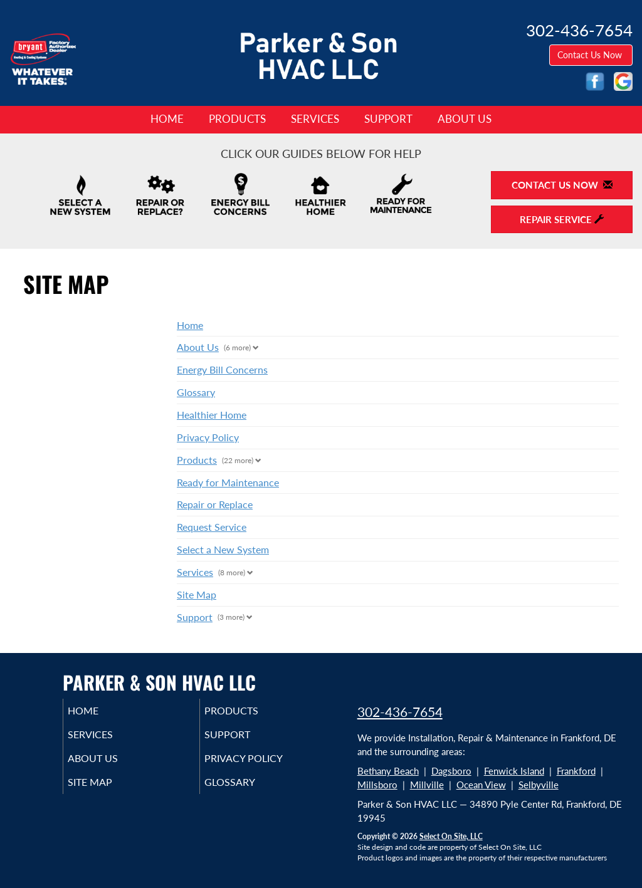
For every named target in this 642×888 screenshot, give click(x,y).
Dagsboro (451, 770)
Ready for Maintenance (228, 482)
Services (315, 119)
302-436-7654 (400, 711)
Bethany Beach (388, 770)
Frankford (576, 770)
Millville (427, 784)
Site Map (196, 594)
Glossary (196, 392)
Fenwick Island (514, 770)
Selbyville (538, 784)
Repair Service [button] (562, 219)
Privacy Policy (208, 437)
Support (388, 119)
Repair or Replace (215, 504)
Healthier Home (211, 414)
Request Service (211, 527)
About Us (465, 119)
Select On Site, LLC (451, 836)
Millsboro (377, 784)
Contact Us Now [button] (590, 55)
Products (237, 119)
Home (167, 119)
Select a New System (223, 549)
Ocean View (481, 784)
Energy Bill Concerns (222, 369)
